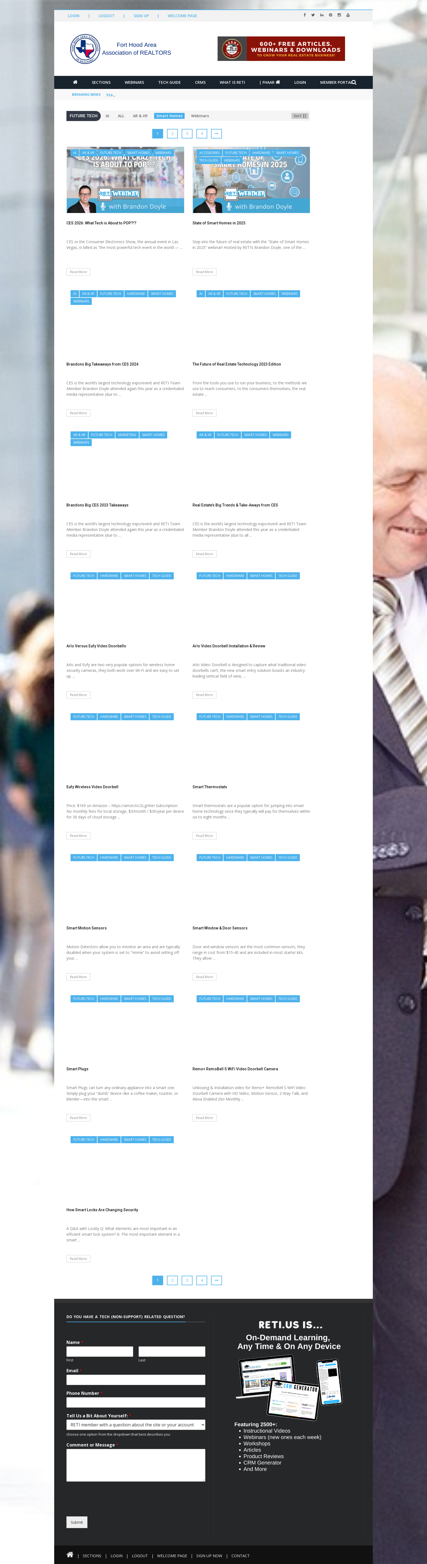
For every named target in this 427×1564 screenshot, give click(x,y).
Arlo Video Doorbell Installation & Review (229, 646)
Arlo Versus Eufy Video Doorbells (96, 646)
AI (107, 115)
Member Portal (336, 82)
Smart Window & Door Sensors (220, 928)
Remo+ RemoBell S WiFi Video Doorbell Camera (235, 1069)
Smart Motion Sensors (86, 928)
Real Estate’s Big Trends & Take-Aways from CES (235, 505)
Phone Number (84, 1393)
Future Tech (110, 152)
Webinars (134, 82)
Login (74, 15)
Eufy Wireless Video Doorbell (92, 787)
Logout (107, 15)
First (69, 1360)
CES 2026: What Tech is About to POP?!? (144, 94)
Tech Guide (169, 82)
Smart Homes (169, 115)
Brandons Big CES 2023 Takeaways (97, 505)
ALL (121, 115)
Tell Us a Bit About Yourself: (98, 1416)
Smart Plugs (77, 1069)
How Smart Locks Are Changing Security (102, 1210)
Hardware (261, 152)
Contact (240, 1555)
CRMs (200, 82)
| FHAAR (269, 82)
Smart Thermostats (210, 787)
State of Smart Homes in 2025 (219, 223)
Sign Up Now (209, 1555)
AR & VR (140, 115)
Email (74, 1371)
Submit (77, 1522)
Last (142, 1360)
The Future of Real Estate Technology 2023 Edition (237, 364)
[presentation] (116, 1511)
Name (74, 1342)
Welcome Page (182, 15)
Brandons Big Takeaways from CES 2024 (102, 364)
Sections (101, 82)
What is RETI (232, 82)
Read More (78, 272)
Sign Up (141, 15)
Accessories (209, 152)
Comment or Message (92, 1445)
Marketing (127, 434)
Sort (300, 115)
